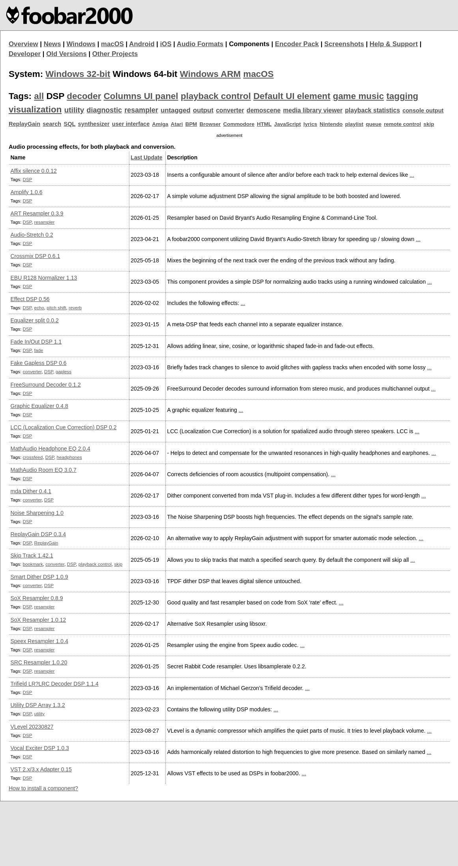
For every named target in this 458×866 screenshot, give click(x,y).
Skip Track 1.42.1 (32, 555)
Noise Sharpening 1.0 (37, 513)
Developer (25, 54)
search (52, 124)
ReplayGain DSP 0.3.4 (38, 534)
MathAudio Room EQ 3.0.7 (44, 470)
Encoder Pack (297, 44)
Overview (23, 44)
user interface (131, 124)
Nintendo (331, 124)
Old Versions (66, 54)
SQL (69, 124)
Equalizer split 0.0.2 (35, 320)
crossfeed (33, 457)
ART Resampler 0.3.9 (37, 213)
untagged (176, 110)
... (411, 175)
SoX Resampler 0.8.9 (37, 598)
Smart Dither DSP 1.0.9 (39, 577)
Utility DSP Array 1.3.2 (38, 705)
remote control (402, 124)
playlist (354, 124)
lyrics (310, 124)
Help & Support (394, 44)
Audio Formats (200, 44)
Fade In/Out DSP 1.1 (36, 342)
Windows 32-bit (77, 74)
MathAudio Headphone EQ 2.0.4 (50, 448)
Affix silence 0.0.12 (34, 171)
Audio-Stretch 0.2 (32, 235)
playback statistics (372, 110)
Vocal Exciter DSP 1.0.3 (40, 748)
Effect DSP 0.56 (30, 299)
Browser (210, 124)
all (39, 96)
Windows (81, 44)
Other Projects (115, 54)
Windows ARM (210, 74)
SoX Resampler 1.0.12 (38, 620)
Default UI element (291, 96)
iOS (166, 44)
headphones (69, 457)
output (203, 110)
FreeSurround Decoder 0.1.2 (46, 385)
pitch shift (56, 307)
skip (428, 124)
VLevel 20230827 (32, 727)
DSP (27, 179)
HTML (264, 124)
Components (249, 44)
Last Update (146, 157)
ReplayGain (24, 124)
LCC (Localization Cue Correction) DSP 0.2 (64, 427)
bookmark (33, 564)
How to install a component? (43, 788)
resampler (141, 110)
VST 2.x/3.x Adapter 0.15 (41, 769)
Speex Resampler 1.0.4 (39, 641)
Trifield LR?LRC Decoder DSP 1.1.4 (55, 684)
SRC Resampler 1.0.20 (39, 662)
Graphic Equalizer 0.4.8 (39, 406)
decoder (84, 96)
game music (358, 96)
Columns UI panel (141, 96)
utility (74, 110)
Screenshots (344, 44)
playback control (216, 96)
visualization (35, 109)
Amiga (160, 124)
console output (422, 110)
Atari (177, 124)
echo (39, 307)
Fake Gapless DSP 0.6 (39, 363)
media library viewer (313, 110)
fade (38, 350)
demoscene (263, 110)
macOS (112, 44)
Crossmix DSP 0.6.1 (35, 256)
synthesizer (94, 124)
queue (373, 124)
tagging (402, 96)
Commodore (238, 124)
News (52, 44)
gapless (63, 371)
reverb (75, 307)
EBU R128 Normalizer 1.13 (44, 278)
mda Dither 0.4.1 (31, 491)
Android (141, 44)
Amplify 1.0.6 (27, 192)
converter (230, 110)
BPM (191, 124)
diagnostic (104, 110)
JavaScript (287, 124)
